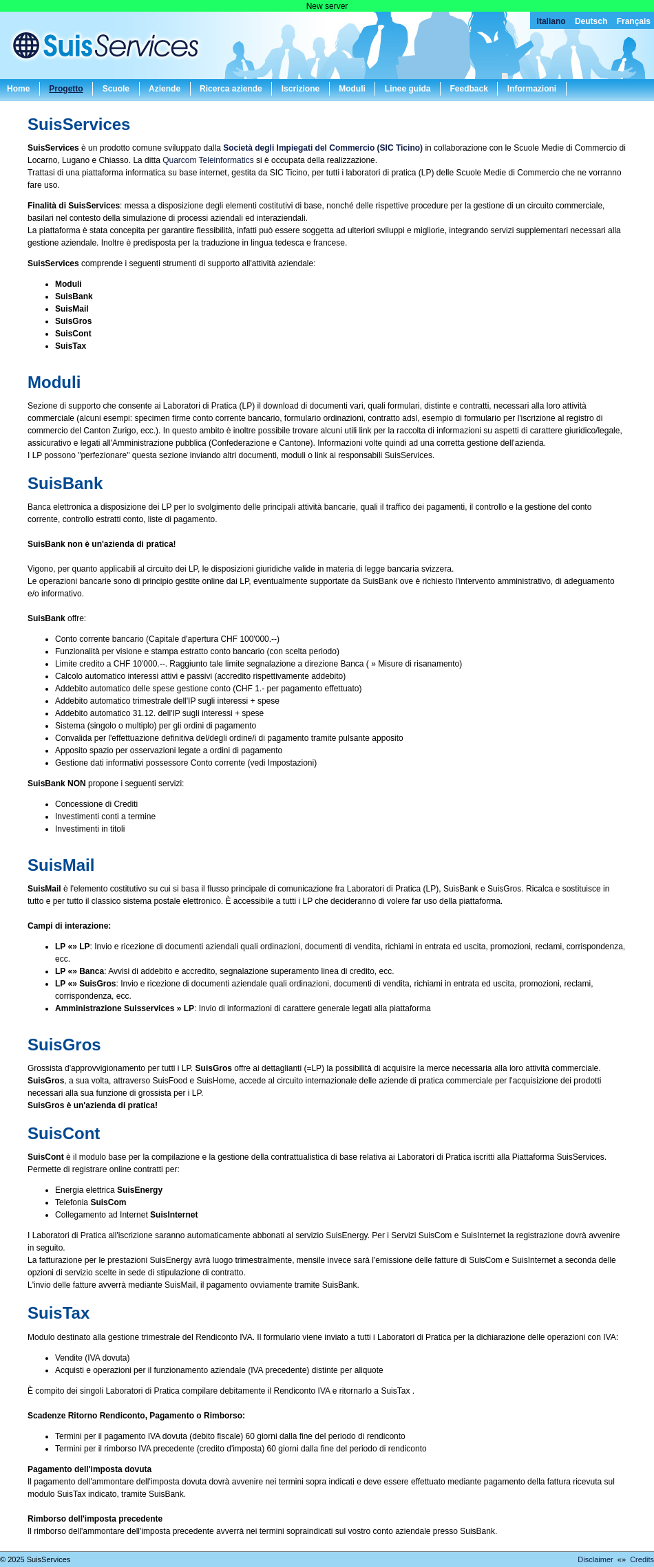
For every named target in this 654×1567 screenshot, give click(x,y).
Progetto (66, 89)
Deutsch (591, 21)
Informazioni (531, 89)
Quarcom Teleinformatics (208, 160)
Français (634, 21)
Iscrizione (300, 89)
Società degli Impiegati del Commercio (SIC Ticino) (323, 148)
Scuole (116, 89)
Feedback (468, 89)
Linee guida (408, 89)
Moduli (352, 89)
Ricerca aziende (231, 89)
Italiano (551, 21)
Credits (642, 1559)
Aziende (164, 89)
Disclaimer (595, 1559)
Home (18, 89)
